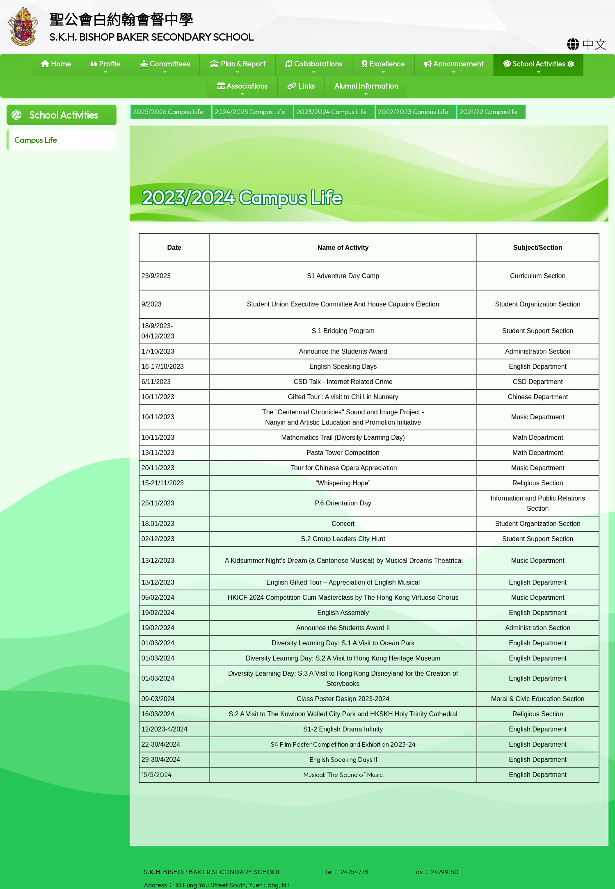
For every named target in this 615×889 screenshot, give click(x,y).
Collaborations (313, 67)
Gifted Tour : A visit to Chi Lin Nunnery (343, 396)
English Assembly (343, 612)
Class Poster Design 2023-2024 (343, 698)
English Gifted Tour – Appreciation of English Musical (343, 582)
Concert (343, 523)
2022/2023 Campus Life (413, 111)
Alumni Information (366, 89)
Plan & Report (238, 67)
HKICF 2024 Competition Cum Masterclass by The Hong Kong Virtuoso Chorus (343, 597)
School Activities (534, 67)
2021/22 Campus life (489, 111)
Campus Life (35, 140)
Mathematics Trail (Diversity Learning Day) (343, 437)
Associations (242, 89)
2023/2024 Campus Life (331, 111)
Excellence (383, 67)
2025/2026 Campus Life (168, 111)
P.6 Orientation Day (343, 503)
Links (301, 86)
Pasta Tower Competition (343, 452)
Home (56, 64)
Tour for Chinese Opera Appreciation (343, 467)
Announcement (454, 67)
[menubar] (328, 112)
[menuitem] (170, 112)
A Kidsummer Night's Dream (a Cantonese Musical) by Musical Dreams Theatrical (343, 560)
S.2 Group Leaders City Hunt (343, 538)
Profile (105, 67)
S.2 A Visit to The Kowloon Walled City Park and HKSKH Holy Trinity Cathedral (343, 714)
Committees (165, 67)
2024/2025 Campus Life (250, 111)
